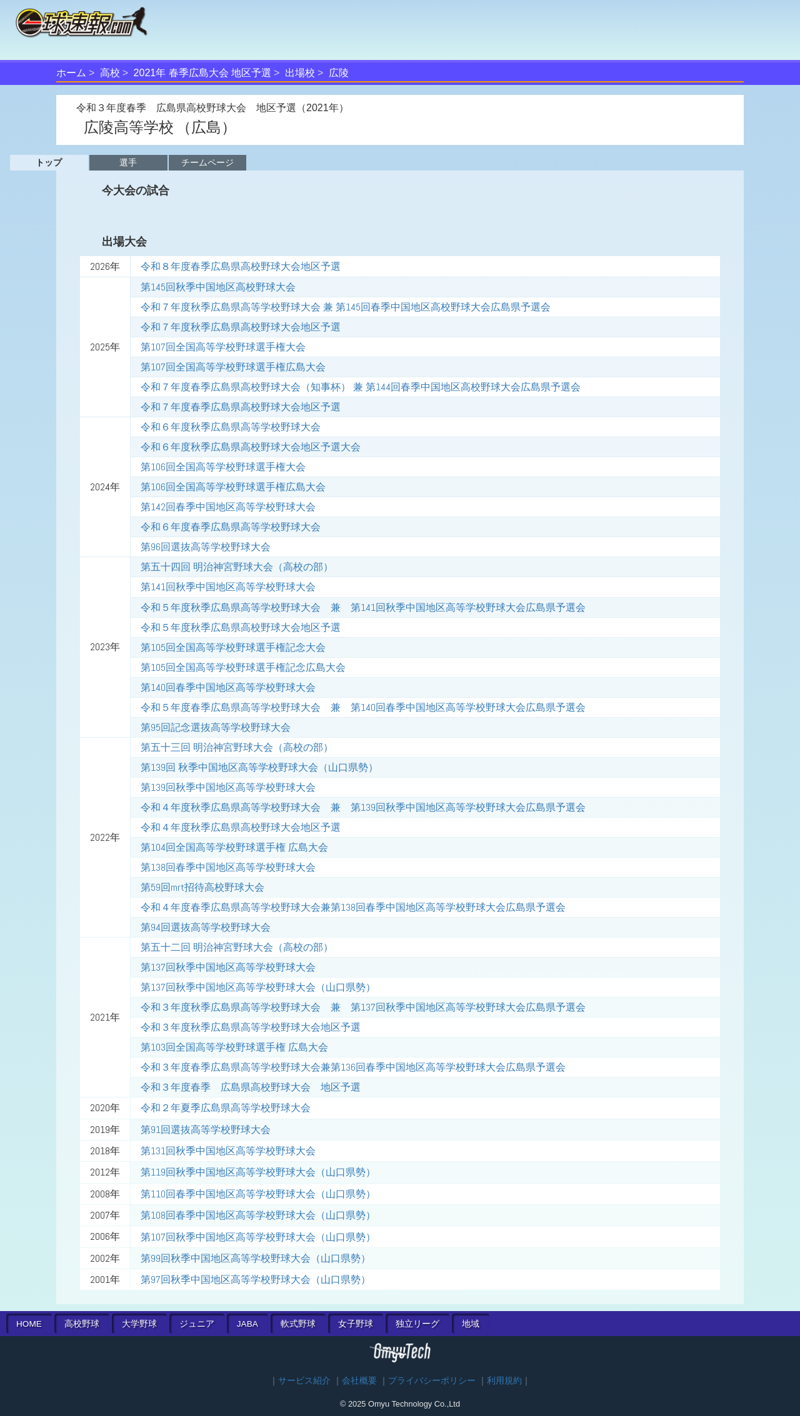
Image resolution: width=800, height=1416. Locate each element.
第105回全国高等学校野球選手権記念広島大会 (243, 667)
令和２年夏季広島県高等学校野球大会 (226, 1107)
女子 (355, 1324)
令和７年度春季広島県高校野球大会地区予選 (241, 406)
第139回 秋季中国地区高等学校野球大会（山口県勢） (259, 767)
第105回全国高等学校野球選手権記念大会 (233, 647)
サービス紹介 (304, 1380)
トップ (49, 162)
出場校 (300, 72)
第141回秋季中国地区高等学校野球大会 (228, 586)
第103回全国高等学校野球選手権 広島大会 (234, 1047)
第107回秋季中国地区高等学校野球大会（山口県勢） (258, 1237)
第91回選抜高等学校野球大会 (206, 1129)
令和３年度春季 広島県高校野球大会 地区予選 (251, 1087)
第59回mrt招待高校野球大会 (202, 887)
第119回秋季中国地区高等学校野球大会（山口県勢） (258, 1172)
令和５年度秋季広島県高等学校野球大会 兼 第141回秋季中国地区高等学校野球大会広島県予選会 (363, 607)
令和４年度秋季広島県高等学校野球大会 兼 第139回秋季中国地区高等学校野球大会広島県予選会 (363, 807)
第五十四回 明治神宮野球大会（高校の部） (237, 566)
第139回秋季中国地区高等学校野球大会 (228, 787)
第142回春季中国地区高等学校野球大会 (228, 506)
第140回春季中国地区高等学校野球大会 (228, 687)
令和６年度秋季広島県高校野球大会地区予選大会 (251, 446)
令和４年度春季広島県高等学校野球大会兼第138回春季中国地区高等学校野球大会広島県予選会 (353, 907)
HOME (29, 1324)
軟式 (298, 1324)
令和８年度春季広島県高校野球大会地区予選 (241, 266)
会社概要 (359, 1380)
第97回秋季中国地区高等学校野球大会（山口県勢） (256, 1279)
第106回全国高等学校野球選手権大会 (223, 466)
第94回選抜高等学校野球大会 (206, 927)
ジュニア (196, 1324)
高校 (110, 72)
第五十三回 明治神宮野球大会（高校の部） (237, 747)
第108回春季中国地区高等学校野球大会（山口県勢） (258, 1215)
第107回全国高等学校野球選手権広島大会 (233, 367)
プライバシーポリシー (432, 1380)
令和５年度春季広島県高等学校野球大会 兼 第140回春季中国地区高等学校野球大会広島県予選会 (363, 707)
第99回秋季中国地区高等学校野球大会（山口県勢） (256, 1258)
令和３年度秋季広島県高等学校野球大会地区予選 (251, 1027)
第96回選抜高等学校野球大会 (206, 546)
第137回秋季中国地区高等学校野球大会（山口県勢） (258, 987)
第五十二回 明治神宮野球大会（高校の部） (237, 947)
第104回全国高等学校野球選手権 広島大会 (234, 847)
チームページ (207, 162)
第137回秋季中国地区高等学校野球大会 (228, 967)
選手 (128, 162)
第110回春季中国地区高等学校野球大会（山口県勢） (258, 1194)
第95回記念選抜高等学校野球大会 (216, 727)
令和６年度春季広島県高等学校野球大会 (231, 526)
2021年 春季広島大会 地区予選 (202, 72)
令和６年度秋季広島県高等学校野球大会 (231, 426)
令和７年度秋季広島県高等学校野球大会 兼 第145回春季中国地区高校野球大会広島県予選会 (346, 307)
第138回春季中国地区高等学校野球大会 (228, 867)
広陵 (339, 72)
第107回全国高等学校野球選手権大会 (223, 347)
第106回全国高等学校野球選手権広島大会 (233, 486)
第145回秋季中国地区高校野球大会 (218, 287)
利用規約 (504, 1380)
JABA (247, 1324)
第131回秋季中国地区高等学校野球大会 (228, 1150)
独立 (417, 1324)
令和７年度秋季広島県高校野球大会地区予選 (241, 327)
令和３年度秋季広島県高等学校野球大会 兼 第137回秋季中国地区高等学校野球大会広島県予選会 (363, 1007)
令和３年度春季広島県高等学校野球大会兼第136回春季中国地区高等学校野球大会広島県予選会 (353, 1067)
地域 (470, 1324)
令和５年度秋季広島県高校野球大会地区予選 (241, 627)
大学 (139, 1324)
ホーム (71, 72)
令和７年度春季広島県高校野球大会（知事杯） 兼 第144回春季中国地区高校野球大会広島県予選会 (361, 387)
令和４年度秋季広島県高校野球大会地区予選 (241, 827)
